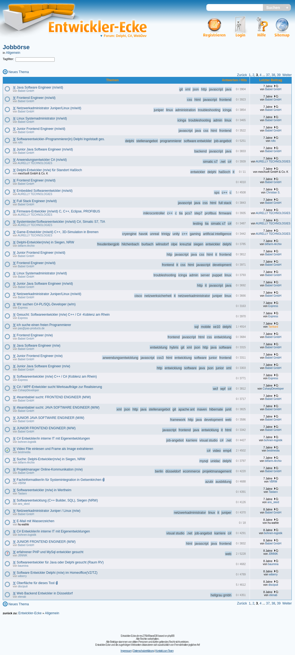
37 (267, 75)
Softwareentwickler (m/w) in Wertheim (44, 490)
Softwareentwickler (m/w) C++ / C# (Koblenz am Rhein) (57, 376)
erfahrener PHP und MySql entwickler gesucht (50, 552)
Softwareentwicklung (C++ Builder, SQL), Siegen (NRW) (57, 500)
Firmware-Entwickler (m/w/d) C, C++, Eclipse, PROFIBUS (58, 211)
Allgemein (13, 53)
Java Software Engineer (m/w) (38, 345)
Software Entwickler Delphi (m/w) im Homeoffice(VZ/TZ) (57, 573)
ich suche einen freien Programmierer (44, 325)
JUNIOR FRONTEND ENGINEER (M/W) (46, 428)
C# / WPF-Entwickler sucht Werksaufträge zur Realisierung (59, 387)
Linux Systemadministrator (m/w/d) (42, 118)
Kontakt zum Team (164, 650)
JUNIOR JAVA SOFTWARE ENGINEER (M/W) (50, 418)
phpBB (170, 635)
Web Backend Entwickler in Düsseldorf (45, 593)
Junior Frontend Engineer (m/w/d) (41, 129)
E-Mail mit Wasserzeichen (35, 521)
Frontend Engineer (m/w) (35, 335)
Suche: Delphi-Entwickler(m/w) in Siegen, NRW (51, 459)
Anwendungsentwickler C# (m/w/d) (42, 160)
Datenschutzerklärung (143, 650)
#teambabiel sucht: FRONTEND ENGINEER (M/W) (54, 397)
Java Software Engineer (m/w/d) (40, 87)
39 (279, 75)
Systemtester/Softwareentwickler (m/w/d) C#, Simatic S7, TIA (61, 222)
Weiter (287, 75)
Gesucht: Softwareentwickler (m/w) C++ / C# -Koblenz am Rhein (63, 314)
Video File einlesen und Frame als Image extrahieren (55, 449)
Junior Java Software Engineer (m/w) (43, 366)
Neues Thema (18, 72)
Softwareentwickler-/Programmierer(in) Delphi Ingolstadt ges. (61, 139)
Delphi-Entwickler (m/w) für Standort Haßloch (49, 170)
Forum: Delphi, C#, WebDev (123, 36)
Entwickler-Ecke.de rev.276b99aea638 (139, 635)
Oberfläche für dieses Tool (35, 583)
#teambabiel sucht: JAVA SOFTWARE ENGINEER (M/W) (58, 407)
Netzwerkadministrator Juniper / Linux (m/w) (48, 511)
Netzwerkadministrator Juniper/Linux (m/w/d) (49, 108)
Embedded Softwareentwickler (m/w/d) (44, 191)
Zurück (242, 75)
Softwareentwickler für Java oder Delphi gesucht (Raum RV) (60, 562)
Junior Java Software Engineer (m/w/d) (45, 149)
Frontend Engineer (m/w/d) (36, 98)
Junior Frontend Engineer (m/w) (40, 356)
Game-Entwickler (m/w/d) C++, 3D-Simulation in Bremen (57, 232)
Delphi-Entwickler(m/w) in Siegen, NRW (45, 242)
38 (273, 75)
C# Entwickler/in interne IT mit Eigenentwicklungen (53, 438)
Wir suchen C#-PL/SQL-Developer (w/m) (46, 304)
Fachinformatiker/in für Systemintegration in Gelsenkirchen (59, 480)
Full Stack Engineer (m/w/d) (37, 201)
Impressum (125, 650)
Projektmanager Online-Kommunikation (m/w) (50, 469)
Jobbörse (16, 47)
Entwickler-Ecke (29, 613)
